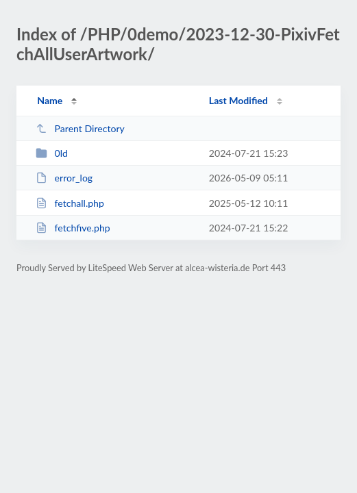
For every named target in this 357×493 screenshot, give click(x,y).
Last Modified (238, 100)
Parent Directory (80, 128)
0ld (52, 153)
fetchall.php (70, 203)
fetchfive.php (73, 227)
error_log (64, 178)
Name (49, 100)
